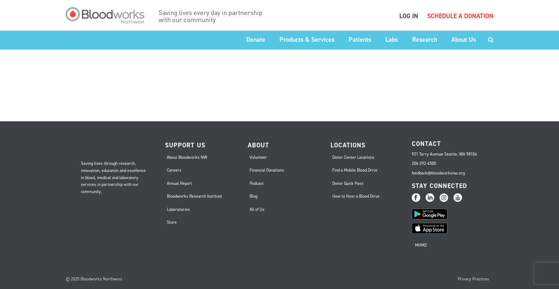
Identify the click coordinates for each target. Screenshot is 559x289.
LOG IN (408, 16)
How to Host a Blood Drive (356, 196)
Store (172, 222)
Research (424, 39)
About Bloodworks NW (187, 157)
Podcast (257, 183)
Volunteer (258, 157)
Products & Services (307, 39)
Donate (255, 39)
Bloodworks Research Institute (194, 196)
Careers (174, 170)
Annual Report (179, 183)
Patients (360, 39)
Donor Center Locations (353, 157)
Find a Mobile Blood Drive (355, 170)
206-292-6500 (424, 163)
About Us (463, 39)
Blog (253, 196)
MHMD (421, 245)
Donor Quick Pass (348, 183)
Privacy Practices (473, 279)
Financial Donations (267, 170)
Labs (391, 39)
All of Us (257, 209)
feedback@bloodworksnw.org (438, 173)
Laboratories (178, 209)
